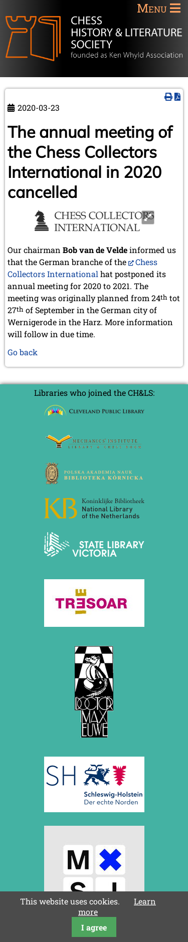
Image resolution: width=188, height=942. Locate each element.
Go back (23, 352)
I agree (94, 927)
